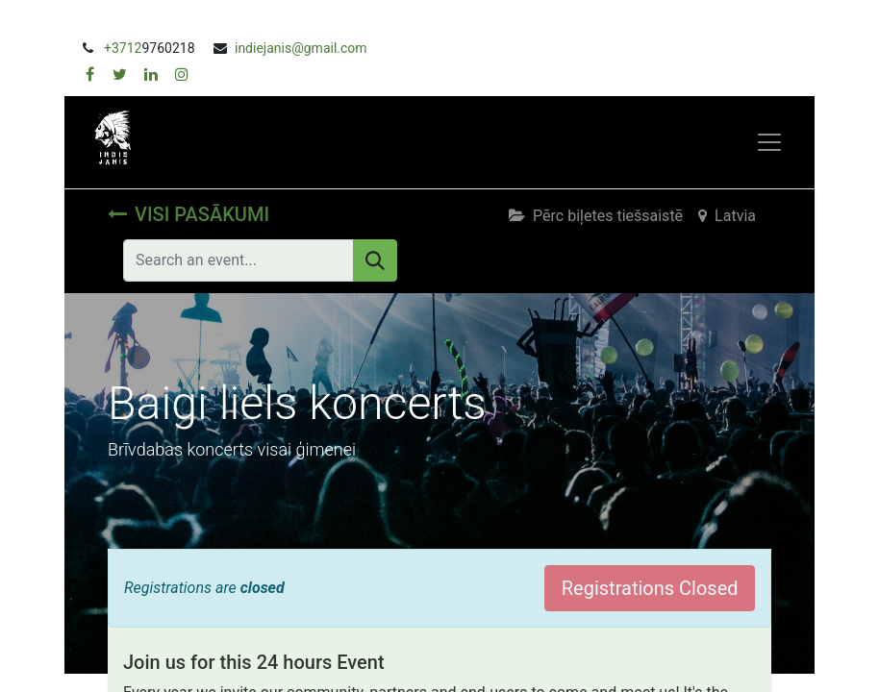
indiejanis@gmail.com (301, 48)
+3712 (122, 48)
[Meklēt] (375, 260)
